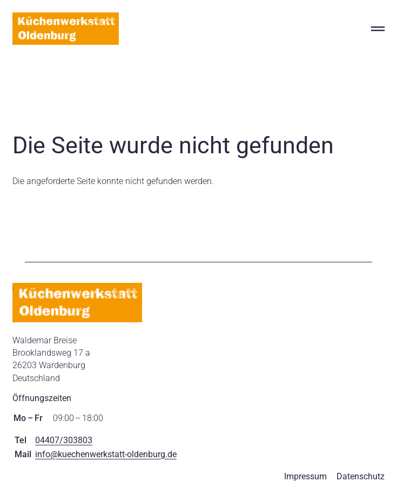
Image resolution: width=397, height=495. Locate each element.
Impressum (305, 476)
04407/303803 (63, 440)
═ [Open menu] (378, 28)
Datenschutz (361, 476)
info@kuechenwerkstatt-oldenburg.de (106, 454)
